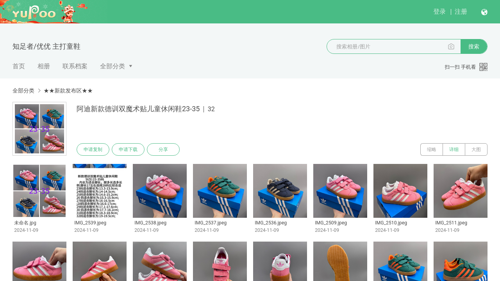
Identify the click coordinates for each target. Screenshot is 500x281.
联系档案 (75, 66)
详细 (454, 149)
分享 (163, 149)
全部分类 (112, 66)
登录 (439, 11)
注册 (461, 11)
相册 (44, 66)
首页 (18, 66)
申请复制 (93, 149)
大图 (476, 149)
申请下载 (128, 149)
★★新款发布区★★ (68, 90)
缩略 (431, 149)
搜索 (473, 46)
